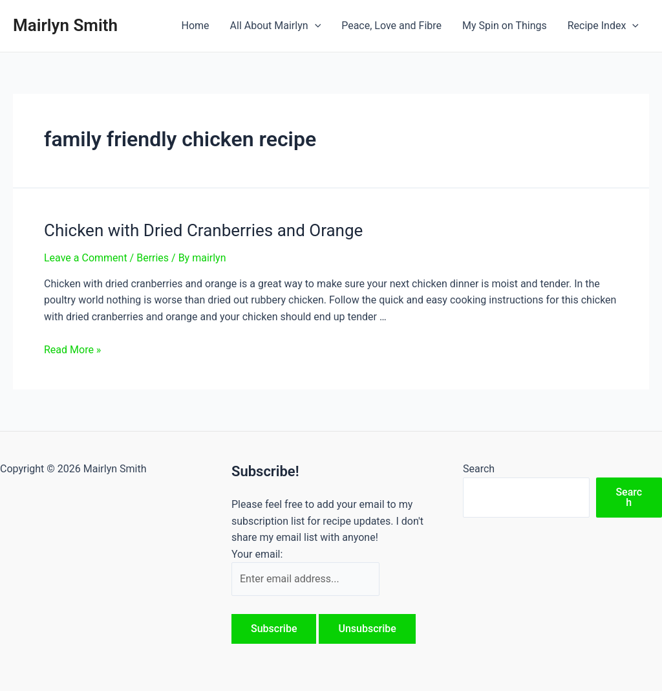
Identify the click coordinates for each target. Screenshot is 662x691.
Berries (152, 258)
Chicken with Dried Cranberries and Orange (203, 230)
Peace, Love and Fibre (391, 25)
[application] (314, 26)
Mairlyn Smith (65, 25)
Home (195, 25)
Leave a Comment (85, 258)
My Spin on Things (504, 25)
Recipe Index (603, 26)
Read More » (72, 350)
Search (479, 469)
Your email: (257, 554)
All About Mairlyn (275, 26)
